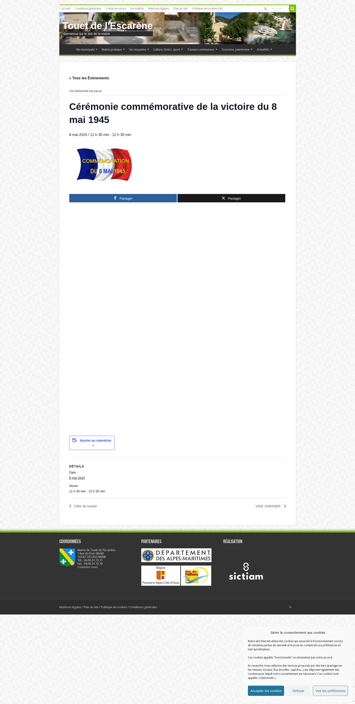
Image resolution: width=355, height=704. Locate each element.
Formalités (137, 8)
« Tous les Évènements (89, 78)
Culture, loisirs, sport (166, 49)
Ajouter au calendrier (95, 530)
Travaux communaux (200, 49)
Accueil (66, 8)
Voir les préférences (330, 691)
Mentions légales (158, 8)
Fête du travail (86, 596)
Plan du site (180, 8)
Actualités (263, 49)
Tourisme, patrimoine (235, 49)
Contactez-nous (116, 8)
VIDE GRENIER (267, 596)
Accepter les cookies (266, 691)
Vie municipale (85, 49)
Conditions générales (88, 8)
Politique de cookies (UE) (207, 8)
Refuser (299, 691)
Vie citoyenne (137, 49)
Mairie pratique (112, 49)
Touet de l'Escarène (108, 25)
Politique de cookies (114, 696)
